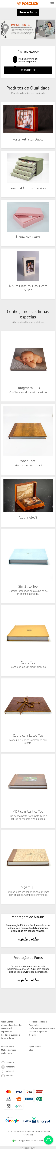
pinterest (10, 1071)
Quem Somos (7, 1022)
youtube (9, 1075)
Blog (31, 1050)
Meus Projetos (7, 1046)
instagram (10, 1067)
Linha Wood (6, 1028)
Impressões (6, 1031)
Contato (32, 1035)
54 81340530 (39, 1141)
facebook (10, 1062)
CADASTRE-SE (28, 70)
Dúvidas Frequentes (38, 1031)
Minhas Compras (8, 1050)
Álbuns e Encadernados (11, 1025)
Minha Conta (6, 1053)
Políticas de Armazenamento (42, 1028)
